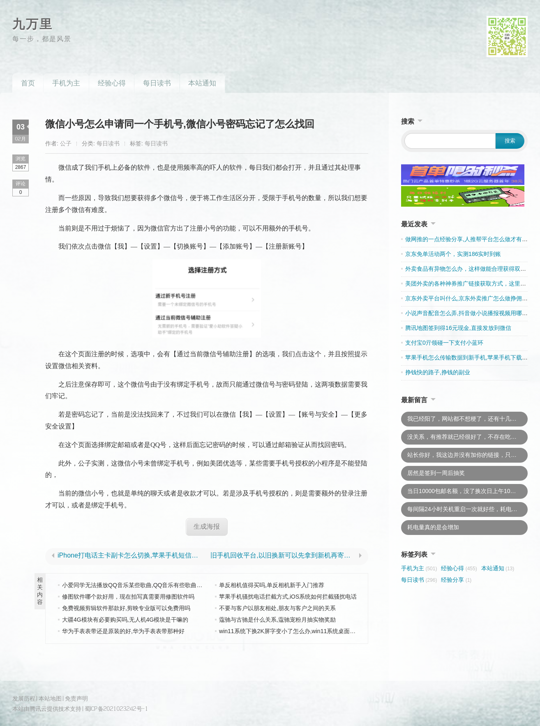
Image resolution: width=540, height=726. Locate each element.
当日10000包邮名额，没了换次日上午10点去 (464, 491)
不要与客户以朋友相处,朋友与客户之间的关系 (277, 607)
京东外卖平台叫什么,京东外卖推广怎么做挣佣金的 (469, 298)
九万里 (32, 24)
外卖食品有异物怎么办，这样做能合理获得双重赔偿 (471, 268)
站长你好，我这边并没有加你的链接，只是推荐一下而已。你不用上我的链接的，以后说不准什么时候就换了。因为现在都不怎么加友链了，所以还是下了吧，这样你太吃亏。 (467, 455)
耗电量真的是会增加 (433, 527)
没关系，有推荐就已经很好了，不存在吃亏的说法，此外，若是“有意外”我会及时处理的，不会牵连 (467, 436)
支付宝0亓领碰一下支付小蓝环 (444, 342)
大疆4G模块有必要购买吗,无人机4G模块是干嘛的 (125, 619)
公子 (66, 143)
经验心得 (112, 83)
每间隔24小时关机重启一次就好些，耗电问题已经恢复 (467, 509)
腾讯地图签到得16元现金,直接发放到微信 (458, 328)
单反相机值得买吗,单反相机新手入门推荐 (271, 584)
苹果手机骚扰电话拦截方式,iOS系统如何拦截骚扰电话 (288, 596)
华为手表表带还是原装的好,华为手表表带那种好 (123, 630)
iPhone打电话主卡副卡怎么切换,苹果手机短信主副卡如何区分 (130, 555)
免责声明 (76, 697)
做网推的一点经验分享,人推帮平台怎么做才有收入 (469, 239)
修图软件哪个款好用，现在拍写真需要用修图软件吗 (128, 596)
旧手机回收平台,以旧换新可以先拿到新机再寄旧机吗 (283, 555)
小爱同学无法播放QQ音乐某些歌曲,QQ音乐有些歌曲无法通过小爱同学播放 (158, 584)
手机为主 (66, 83)
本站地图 (50, 697)
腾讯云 (38, 708)
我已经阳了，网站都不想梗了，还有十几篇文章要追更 (467, 418)
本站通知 (202, 83)
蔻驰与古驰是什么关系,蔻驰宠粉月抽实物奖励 (277, 619)
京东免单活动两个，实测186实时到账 (453, 254)
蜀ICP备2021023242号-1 (116, 708)
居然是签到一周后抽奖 (436, 473)
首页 (28, 83)
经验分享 (456, 579)
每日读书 (157, 83)
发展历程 (23, 697)
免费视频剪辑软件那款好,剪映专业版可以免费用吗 (126, 607)
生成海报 (207, 526)
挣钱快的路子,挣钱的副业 (437, 372)
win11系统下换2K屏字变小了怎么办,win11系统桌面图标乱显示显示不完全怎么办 (322, 630)
